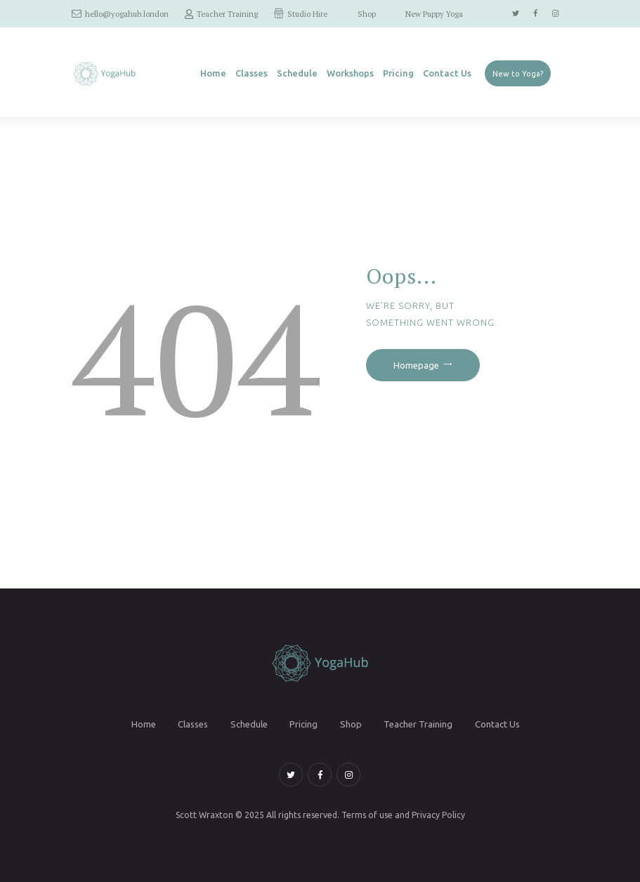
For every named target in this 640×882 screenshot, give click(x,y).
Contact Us (497, 724)
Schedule (249, 724)
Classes (193, 724)
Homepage (416, 365)
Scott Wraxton (204, 815)
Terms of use (367, 815)
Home (143, 724)
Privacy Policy (438, 815)
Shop (351, 724)
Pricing (303, 724)
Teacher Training (418, 724)
